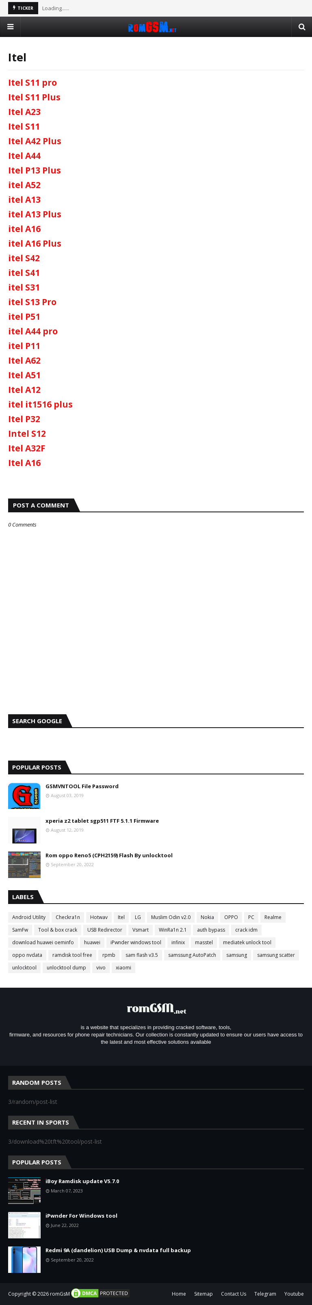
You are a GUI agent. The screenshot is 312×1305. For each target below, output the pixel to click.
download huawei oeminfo (43, 942)
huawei (92, 942)
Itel (121, 917)
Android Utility (29, 917)
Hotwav (99, 917)
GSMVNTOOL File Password (82, 786)
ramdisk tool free (72, 955)
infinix (178, 942)
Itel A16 (24, 462)
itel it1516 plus (40, 404)
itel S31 (24, 287)
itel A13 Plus (34, 214)
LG (138, 917)
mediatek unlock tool (247, 942)
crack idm (246, 929)
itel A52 (24, 185)
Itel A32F (27, 448)
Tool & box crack (57, 929)
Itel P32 (24, 419)
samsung (236, 955)
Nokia (207, 917)
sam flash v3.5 (142, 955)
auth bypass (211, 929)
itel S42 (24, 258)
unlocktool (24, 967)
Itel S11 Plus (34, 97)
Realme (273, 917)
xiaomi (123, 967)
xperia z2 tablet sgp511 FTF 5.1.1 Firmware (102, 820)
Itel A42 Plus (34, 141)
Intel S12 (27, 433)
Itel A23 (24, 111)
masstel (204, 942)
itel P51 (24, 316)
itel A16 (24, 228)
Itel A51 (24, 375)
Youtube (294, 1293)
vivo (101, 967)
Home (179, 1293)
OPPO (231, 917)
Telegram (265, 1293)
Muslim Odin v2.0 (171, 917)
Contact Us (233, 1293)
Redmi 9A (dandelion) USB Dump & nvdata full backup (118, 1250)
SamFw (20, 929)
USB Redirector (104, 929)
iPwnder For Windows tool (81, 1215)
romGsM (60, 1293)
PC (251, 917)
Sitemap (203, 1293)
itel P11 (24, 345)
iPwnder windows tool (135, 942)
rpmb (108, 955)
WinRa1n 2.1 (173, 929)
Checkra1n (68, 917)
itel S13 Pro (32, 302)
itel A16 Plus (34, 243)
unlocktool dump (66, 967)
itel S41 (24, 272)
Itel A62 (24, 360)
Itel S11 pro (32, 82)
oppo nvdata (27, 955)
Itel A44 (24, 155)
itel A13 (24, 199)
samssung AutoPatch (192, 955)
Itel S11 (24, 126)
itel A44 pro (33, 331)
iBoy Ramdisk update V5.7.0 (82, 1181)
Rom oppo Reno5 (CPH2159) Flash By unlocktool (109, 855)
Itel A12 (24, 389)
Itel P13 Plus (34, 170)
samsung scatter (276, 955)
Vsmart (140, 929)
